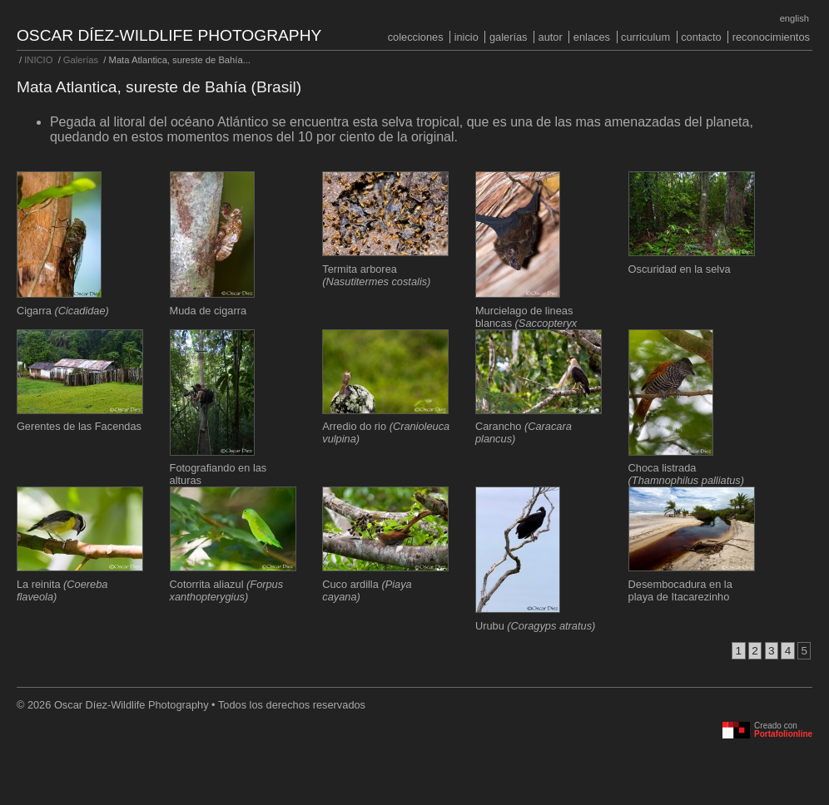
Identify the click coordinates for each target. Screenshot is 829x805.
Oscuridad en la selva (679, 269)
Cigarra (63, 310)
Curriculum (645, 37)
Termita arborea (376, 275)
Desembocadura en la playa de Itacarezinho (680, 590)
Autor (551, 37)
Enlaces (591, 37)
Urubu (535, 626)
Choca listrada (686, 474)
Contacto (701, 37)
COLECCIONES (416, 37)
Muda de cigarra (208, 310)
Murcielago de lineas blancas (526, 323)
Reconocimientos (771, 37)
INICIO (466, 37)
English (794, 18)
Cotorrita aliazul (227, 590)
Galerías (508, 37)
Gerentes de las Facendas (79, 426)
